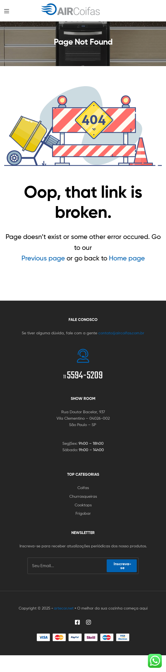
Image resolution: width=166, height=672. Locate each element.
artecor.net (64, 608)
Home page (127, 258)
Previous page (43, 258)
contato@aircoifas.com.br (121, 332)
